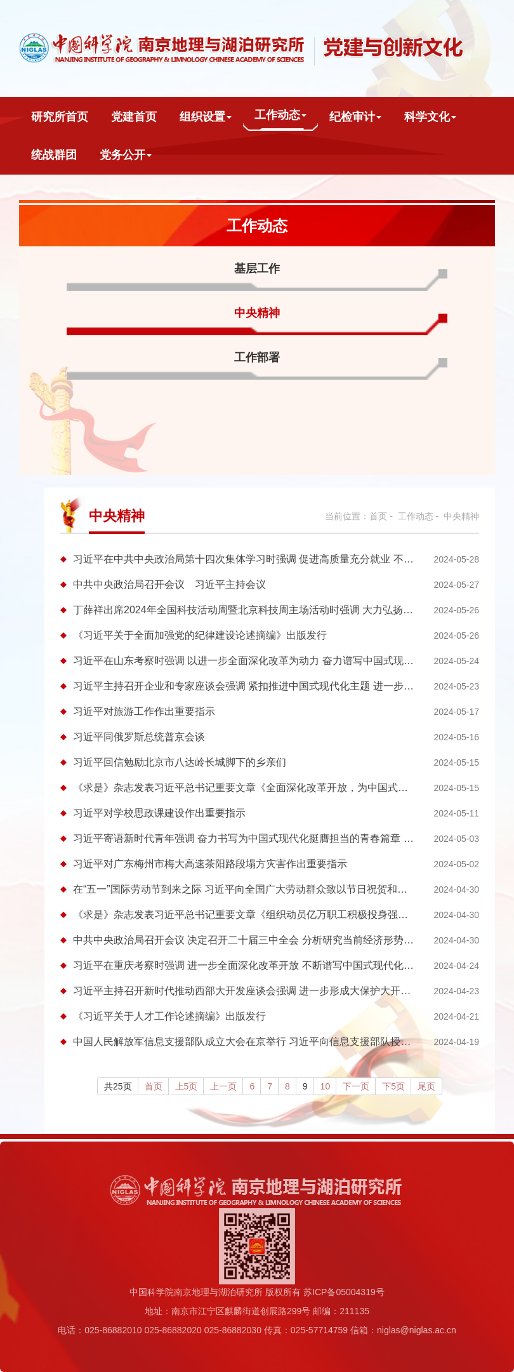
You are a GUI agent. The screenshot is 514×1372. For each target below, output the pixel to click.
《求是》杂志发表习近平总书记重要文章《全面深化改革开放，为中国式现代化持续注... (270, 787)
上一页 (223, 1086)
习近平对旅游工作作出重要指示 (144, 711)
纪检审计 (355, 116)
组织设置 (206, 116)
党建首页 (134, 116)
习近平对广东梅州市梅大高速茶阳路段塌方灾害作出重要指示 (210, 863)
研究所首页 (59, 116)
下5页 (393, 1086)
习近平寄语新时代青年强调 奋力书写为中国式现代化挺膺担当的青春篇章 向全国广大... (268, 838)
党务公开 (126, 155)
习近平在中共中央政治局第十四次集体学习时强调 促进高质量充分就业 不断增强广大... (268, 559)
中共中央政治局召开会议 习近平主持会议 (169, 584)
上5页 (186, 1086)
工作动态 (280, 115)
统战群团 (54, 155)
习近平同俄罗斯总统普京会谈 (139, 736)
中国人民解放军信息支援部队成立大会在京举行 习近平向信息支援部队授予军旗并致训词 (272, 1041)
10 (325, 1086)
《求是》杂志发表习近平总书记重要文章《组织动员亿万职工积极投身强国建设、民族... (270, 914)
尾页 (426, 1086)
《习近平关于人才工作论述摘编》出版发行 (169, 1016)
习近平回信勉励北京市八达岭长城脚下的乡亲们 (179, 762)
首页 (378, 516)
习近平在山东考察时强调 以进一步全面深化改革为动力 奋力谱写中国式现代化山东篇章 (269, 660)
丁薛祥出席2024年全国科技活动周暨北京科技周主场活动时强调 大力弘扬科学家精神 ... (269, 609)
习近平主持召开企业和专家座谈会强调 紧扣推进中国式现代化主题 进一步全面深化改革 (269, 686)
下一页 (356, 1086)
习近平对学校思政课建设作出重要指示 (159, 813)
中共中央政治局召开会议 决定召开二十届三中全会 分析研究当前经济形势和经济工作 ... (269, 940)
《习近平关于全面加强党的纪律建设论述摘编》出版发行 (200, 635)
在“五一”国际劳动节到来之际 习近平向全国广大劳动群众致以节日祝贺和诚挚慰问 (255, 889)
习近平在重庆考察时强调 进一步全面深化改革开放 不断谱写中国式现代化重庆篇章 (258, 965)
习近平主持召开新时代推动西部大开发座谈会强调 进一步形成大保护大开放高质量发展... (271, 990)
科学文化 (430, 116)
